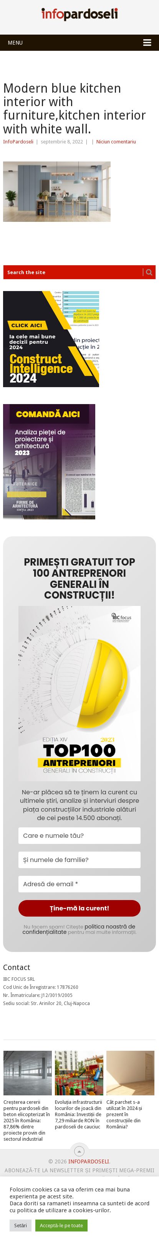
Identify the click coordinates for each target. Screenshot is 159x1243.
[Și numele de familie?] (79, 860)
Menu (15, 43)
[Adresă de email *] (79, 884)
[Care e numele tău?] (79, 835)
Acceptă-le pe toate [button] (61, 1225)
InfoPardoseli (79, 16)
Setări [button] (20, 1225)
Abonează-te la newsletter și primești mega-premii (79, 1170)
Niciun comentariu (116, 142)
